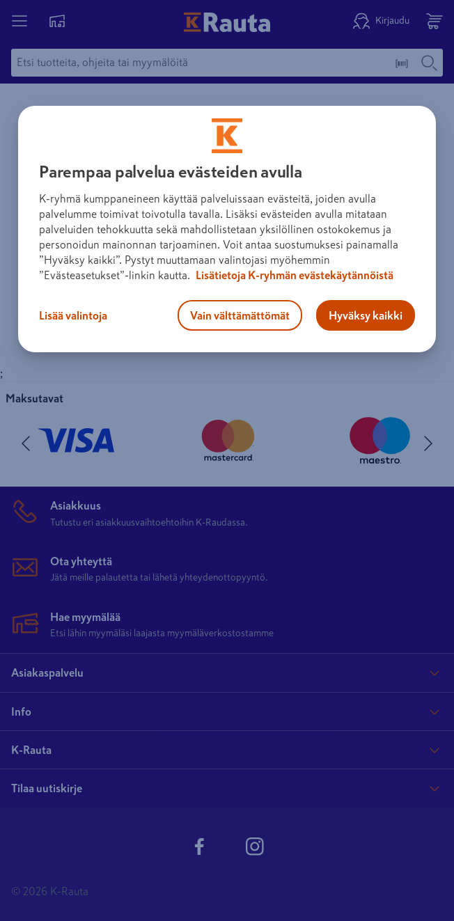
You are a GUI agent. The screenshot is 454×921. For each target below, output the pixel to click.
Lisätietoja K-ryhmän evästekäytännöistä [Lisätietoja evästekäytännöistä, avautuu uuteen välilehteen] (293, 275)
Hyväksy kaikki (365, 315)
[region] (227, 229)
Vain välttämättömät (240, 315)
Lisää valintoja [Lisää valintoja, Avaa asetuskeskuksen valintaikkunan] (73, 315)
